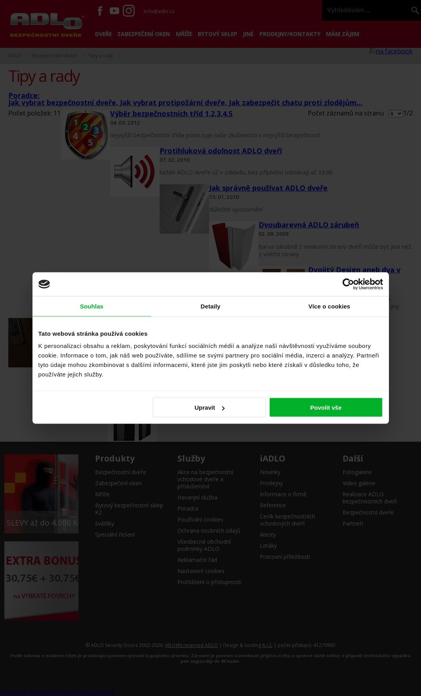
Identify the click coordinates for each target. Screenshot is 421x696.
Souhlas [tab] (91, 306)
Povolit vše (325, 407)
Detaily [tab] (211, 306)
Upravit (209, 407)
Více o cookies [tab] (330, 306)
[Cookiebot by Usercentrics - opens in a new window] (348, 284)
